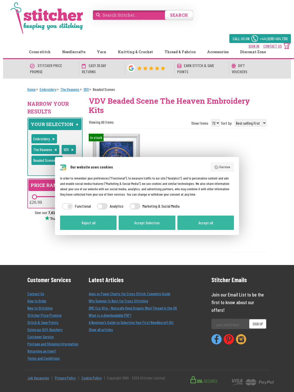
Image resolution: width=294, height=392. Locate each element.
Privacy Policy (65, 377)
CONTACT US (272, 46)
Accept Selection (147, 222)
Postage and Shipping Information (52, 343)
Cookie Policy (91, 377)
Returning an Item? (41, 350)
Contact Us (35, 293)
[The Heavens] (69, 89)
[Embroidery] (48, 89)
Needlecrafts (73, 51)
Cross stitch (40, 51)
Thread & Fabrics (180, 51)
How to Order (37, 300)
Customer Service (40, 336)
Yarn (101, 51)
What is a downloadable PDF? (110, 315)
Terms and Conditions (43, 358)
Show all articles (101, 329)
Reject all (88, 222)
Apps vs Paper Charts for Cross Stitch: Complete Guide (129, 293)
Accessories (218, 51)
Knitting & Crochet (135, 51)
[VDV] (86, 89)
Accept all (205, 222)
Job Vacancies (38, 377)
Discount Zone (253, 51)
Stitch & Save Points (43, 322)
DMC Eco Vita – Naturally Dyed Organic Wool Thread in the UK (133, 307)
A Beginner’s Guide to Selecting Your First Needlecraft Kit (131, 322)
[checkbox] (75, 206)
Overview (222, 167)
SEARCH (179, 15)
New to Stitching (39, 307)
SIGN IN (253, 46)
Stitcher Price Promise (44, 315)
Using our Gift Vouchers (45, 329)
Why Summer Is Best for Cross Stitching (118, 300)
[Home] (31, 89)
